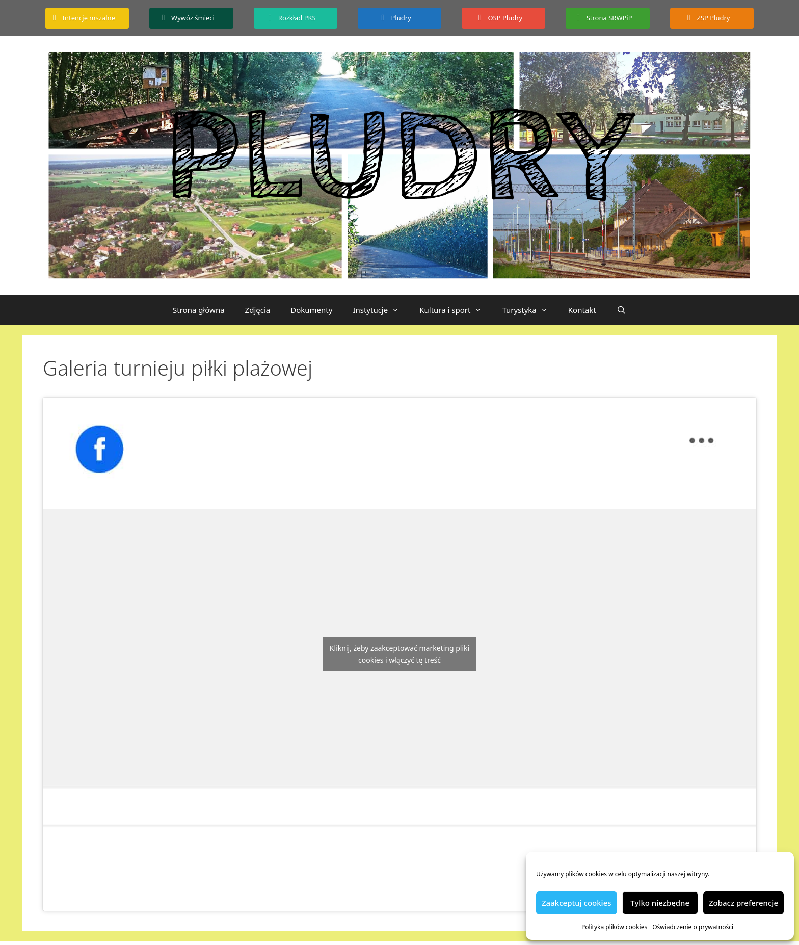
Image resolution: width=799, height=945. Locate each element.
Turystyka (529, 310)
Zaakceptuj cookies (576, 903)
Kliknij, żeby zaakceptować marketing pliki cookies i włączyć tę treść (399, 654)
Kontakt (582, 310)
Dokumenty (311, 310)
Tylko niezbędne (659, 903)
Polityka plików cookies (614, 927)
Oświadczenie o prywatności (692, 927)
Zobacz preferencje (743, 903)
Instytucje (381, 310)
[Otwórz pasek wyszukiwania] (621, 310)
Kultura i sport (455, 310)
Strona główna (199, 310)
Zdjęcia (258, 310)
